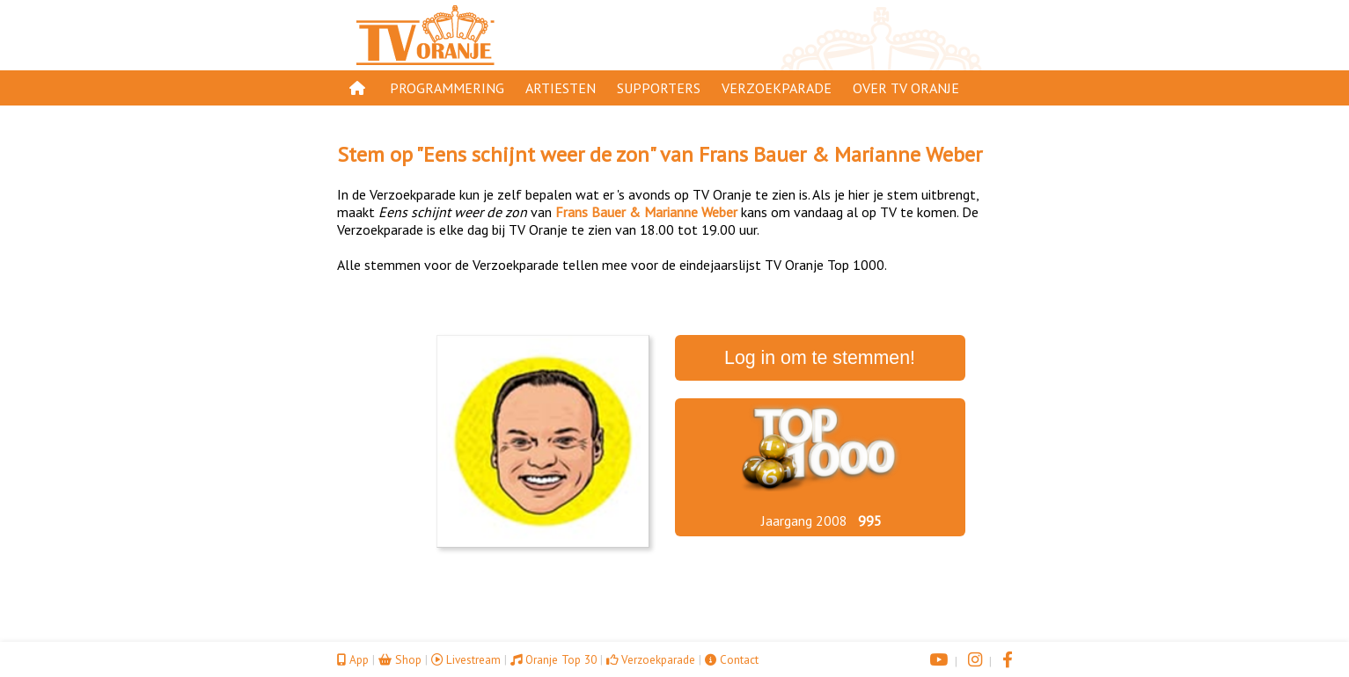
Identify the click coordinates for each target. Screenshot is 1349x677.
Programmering (447, 88)
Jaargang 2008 (804, 520)
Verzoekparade (777, 88)
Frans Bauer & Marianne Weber (840, 154)
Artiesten (560, 88)
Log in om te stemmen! (819, 357)
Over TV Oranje (906, 88)
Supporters (658, 88)
